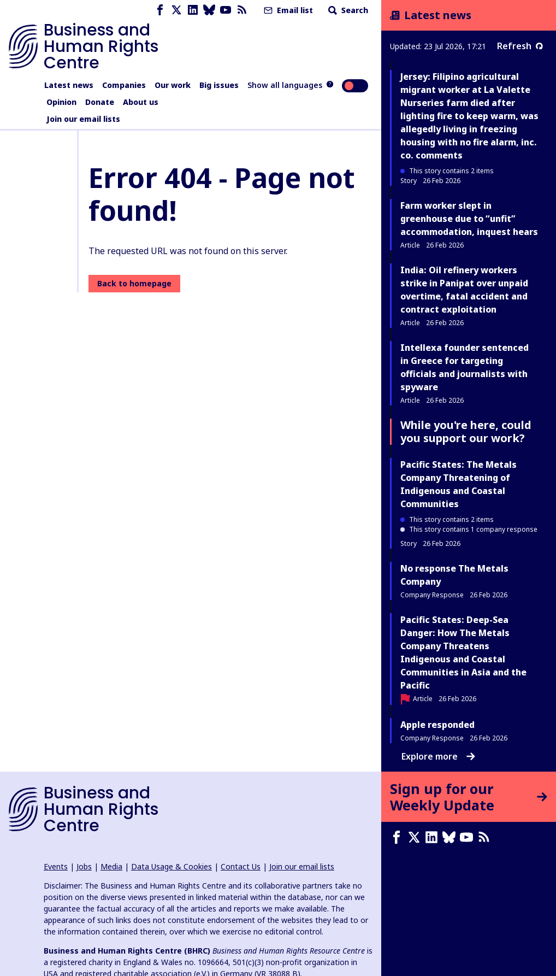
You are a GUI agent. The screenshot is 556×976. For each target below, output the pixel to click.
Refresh (520, 46)
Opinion (61, 102)
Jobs (84, 866)
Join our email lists (83, 119)
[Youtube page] (225, 10)
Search (347, 10)
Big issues (219, 85)
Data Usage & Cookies (171, 866)
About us (140, 102)
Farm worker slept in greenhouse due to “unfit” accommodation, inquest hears (469, 218)
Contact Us (241, 866)
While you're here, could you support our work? (465, 431)
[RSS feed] (242, 10)
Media (111, 866)
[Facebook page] (160, 10)
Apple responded (437, 725)
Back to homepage (134, 283)
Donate (99, 102)
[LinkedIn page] (192, 10)
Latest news (68, 85)
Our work (173, 85)
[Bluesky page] (209, 10)
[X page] (176, 10)
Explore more (438, 756)
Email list (287, 10)
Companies (124, 85)
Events (56, 866)
